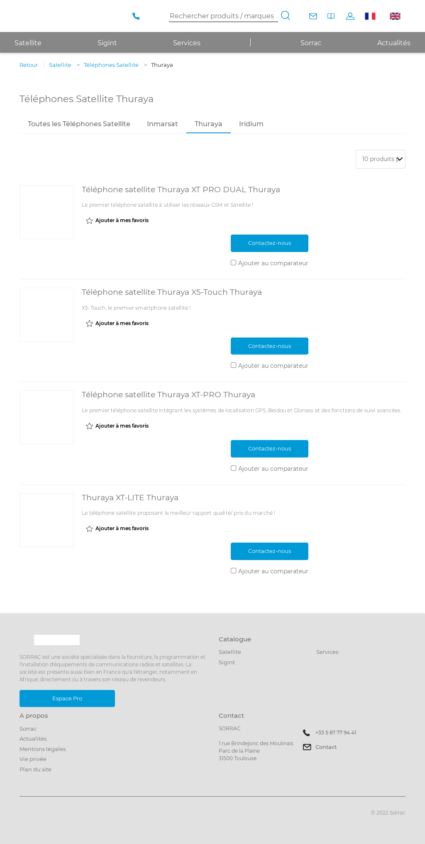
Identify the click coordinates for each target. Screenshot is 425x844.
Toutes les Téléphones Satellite (79, 124)
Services (186, 43)
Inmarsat (162, 124)
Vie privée (33, 759)
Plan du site (35, 769)
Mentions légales (43, 749)
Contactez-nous (269, 243)
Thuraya (208, 124)
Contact (326, 747)
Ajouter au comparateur (273, 263)
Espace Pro (67, 698)
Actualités (393, 43)
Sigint (227, 662)
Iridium (251, 124)
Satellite (230, 651)
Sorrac (310, 43)
